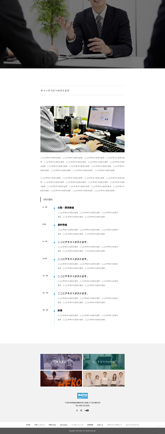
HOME (28, 425)
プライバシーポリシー (114, 425)
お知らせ (100, 425)
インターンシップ (77, 425)
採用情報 (90, 425)
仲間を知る (52, 425)
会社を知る (63, 425)
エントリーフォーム (132, 425)
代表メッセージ (39, 425)
